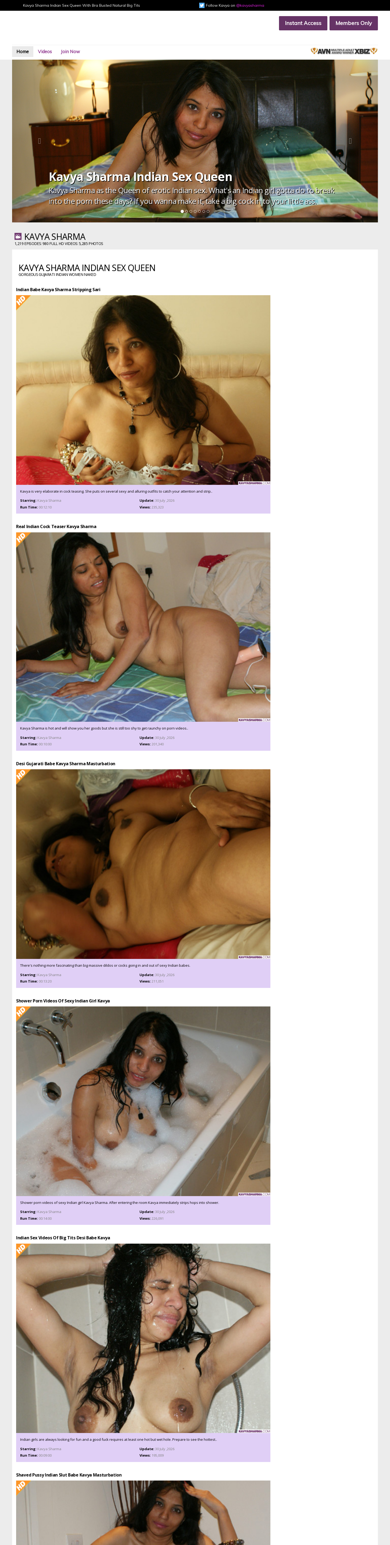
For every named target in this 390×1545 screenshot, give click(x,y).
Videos (64, 41)
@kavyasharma (250, 5)
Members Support (129, 1502)
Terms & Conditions (57, 1507)
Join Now (96, 41)
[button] (49, 124)
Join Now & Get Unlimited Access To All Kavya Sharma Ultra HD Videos (195, 1268)
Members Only (342, 23)
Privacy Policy (125, 1507)
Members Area (54, 1498)
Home (36, 41)
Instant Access (292, 23)
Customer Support (56, 1502)
